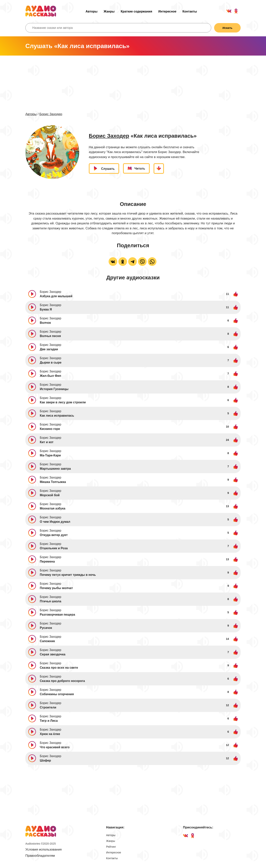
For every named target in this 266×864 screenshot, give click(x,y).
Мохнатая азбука (52, 508)
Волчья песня (50, 336)
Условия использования (43, 849)
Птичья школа (50, 601)
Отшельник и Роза (54, 548)
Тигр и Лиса (49, 720)
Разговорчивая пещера (57, 614)
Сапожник (47, 641)
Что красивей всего (55, 747)
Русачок (46, 627)
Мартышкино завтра (55, 468)
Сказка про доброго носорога (62, 681)
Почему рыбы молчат (56, 588)
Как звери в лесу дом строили (63, 402)
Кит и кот (46, 442)
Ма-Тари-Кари (50, 455)
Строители (48, 707)
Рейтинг (111, 846)
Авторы (91, 11)
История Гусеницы (54, 389)
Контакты (189, 11)
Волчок (45, 322)
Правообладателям (40, 855)
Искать (227, 27)
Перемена (47, 561)
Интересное (167, 11)
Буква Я (46, 309)
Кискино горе (50, 428)
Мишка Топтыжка (53, 482)
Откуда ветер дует (54, 535)
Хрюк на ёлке (50, 734)
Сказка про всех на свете (59, 667)
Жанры (109, 11)
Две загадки (49, 349)
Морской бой (50, 495)
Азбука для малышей (56, 296)
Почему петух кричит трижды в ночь (68, 574)
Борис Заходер (50, 114)
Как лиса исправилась (57, 415)
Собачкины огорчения (57, 694)
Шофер (45, 760)
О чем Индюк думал (55, 521)
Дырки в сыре (51, 362)
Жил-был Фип (50, 375)
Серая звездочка (52, 654)
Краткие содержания (136, 11)
